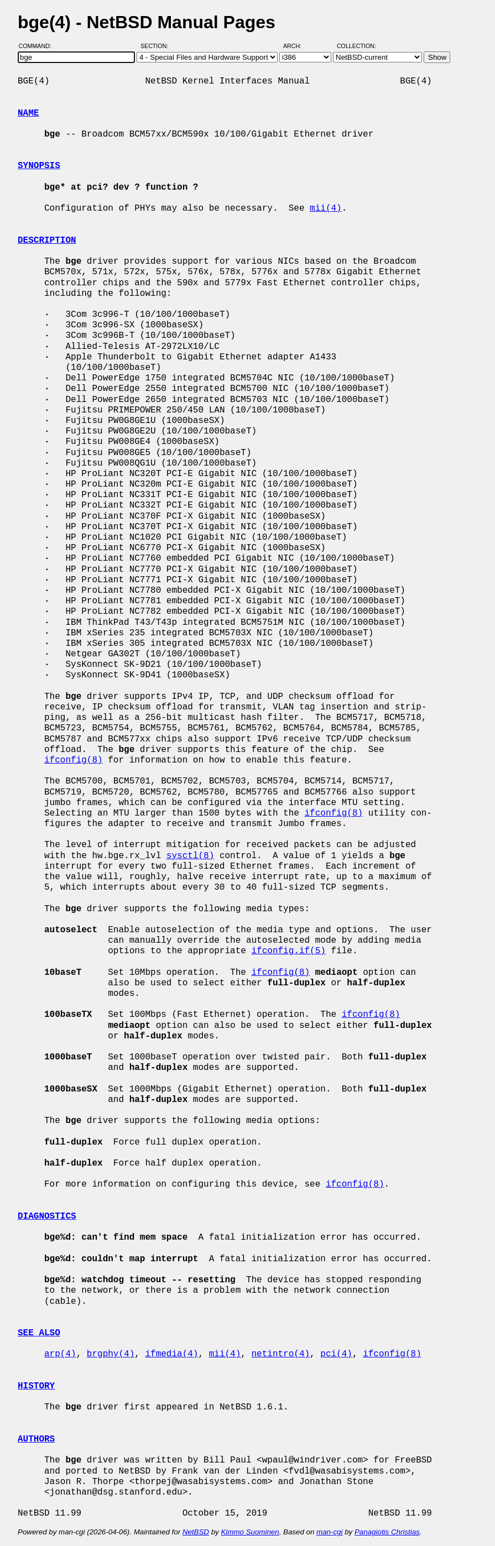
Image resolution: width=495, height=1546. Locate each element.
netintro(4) (280, 1354)
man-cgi (329, 1532)
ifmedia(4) (171, 1354)
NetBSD (196, 1532)
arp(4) (60, 1354)
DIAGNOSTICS (47, 1216)
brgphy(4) (110, 1354)
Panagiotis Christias (387, 1532)
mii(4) (326, 208)
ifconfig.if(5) (288, 951)
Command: (38, 46)
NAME (28, 113)
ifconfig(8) (73, 760)
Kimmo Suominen (250, 1532)
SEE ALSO (39, 1333)
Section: (156, 46)
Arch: (297, 46)
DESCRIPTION (47, 240)
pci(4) (336, 1354)
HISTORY (36, 1386)
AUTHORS (36, 1439)
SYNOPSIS (39, 166)
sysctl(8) (190, 856)
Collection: (356, 46)
